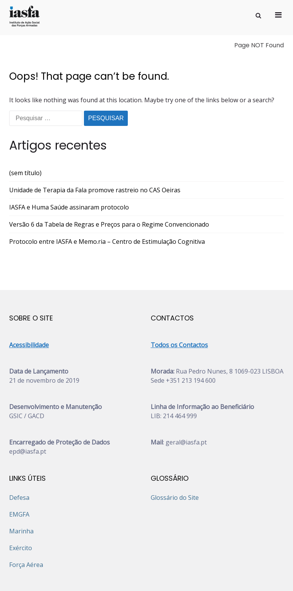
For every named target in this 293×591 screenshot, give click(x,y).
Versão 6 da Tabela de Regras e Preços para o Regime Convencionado (109, 189)
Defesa (19, 462)
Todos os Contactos (179, 310)
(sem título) (25, 138)
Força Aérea (26, 529)
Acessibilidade (29, 310)
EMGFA (19, 479)
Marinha (21, 496)
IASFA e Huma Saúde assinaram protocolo (69, 172)
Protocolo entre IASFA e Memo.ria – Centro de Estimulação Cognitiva (107, 206)
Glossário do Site (175, 462)
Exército (20, 513)
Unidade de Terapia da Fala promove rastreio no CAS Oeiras (94, 155)
